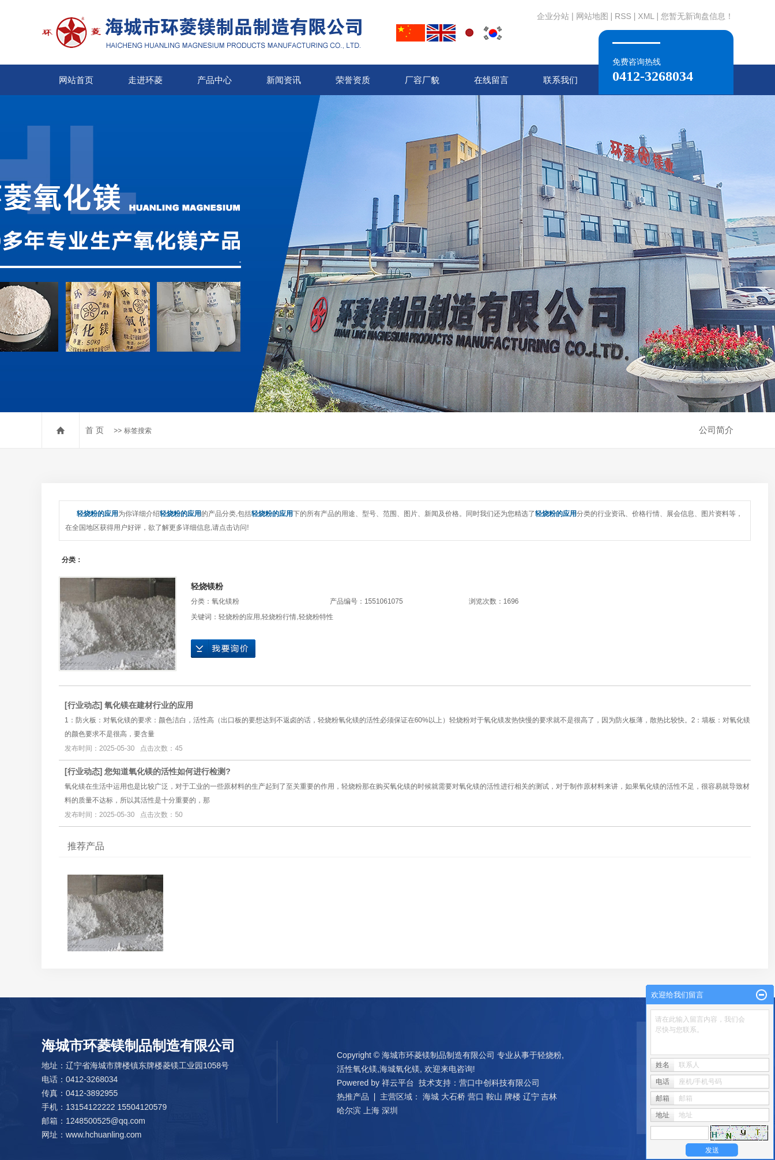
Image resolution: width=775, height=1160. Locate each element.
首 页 (94, 430)
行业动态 (83, 705)
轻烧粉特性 (316, 617)
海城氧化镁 (399, 1069)
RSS (623, 16)
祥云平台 (398, 1082)
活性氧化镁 (357, 1069)
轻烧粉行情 (279, 617)
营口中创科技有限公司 (499, 1082)
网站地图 (592, 16)
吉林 (549, 1096)
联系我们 (560, 80)
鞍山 (494, 1096)
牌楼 (513, 1096)
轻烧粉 (549, 1055)
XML (646, 16)
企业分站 (553, 16)
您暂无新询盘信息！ (697, 16)
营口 (476, 1096)
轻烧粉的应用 (239, 617)
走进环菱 (145, 80)
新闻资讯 (283, 80)
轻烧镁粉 (207, 586)
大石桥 (453, 1096)
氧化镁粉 (225, 601)
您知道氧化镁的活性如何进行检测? (167, 771)
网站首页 (76, 80)
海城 (431, 1096)
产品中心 (214, 80)
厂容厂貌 (422, 80)
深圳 (390, 1110)
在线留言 (491, 80)
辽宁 (531, 1096)
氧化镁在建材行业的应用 (148, 705)
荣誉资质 (353, 80)
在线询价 (223, 648)
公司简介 (716, 430)
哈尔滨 (349, 1110)
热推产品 (353, 1096)
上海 (371, 1110)
